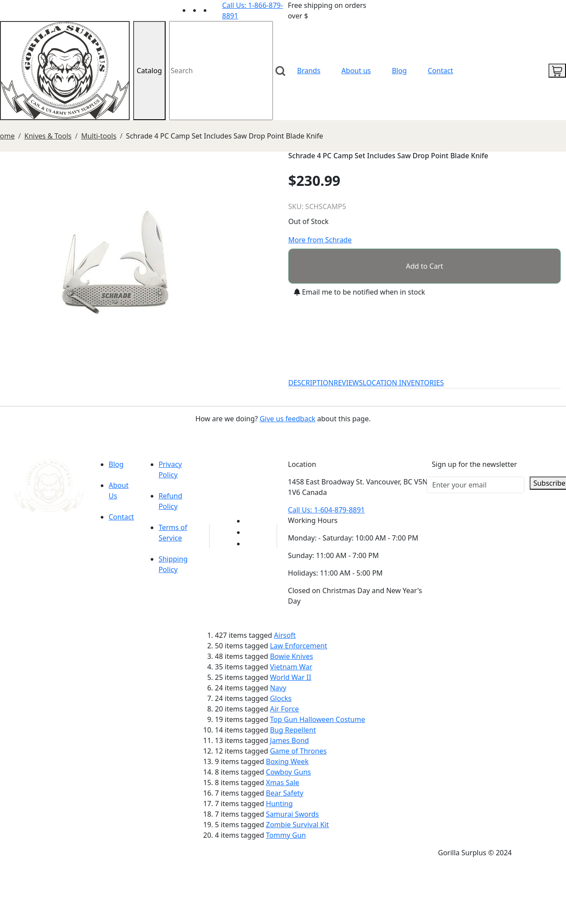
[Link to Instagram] (217, 10)
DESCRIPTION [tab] (311, 383)
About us (356, 70)
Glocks (280, 698)
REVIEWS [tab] (348, 383)
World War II (290, 677)
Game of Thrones (298, 751)
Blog (399, 70)
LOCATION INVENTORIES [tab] (403, 383)
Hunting (279, 803)
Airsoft (285, 635)
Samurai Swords (292, 814)
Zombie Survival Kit (297, 824)
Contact (440, 70)
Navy (278, 688)
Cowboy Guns (288, 772)
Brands (308, 70)
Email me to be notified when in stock (359, 292)
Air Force (284, 709)
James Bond (289, 740)
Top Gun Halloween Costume (317, 719)
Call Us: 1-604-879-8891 (326, 510)
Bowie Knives (291, 656)
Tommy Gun (286, 835)
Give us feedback (287, 418)
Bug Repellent (293, 730)
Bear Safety (284, 793)
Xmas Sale (282, 782)
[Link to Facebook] (250, 532)
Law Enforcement (298, 646)
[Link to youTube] (250, 521)
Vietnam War (291, 667)
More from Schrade (320, 240)
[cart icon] (557, 71)
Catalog (149, 70)
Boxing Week (287, 761)
